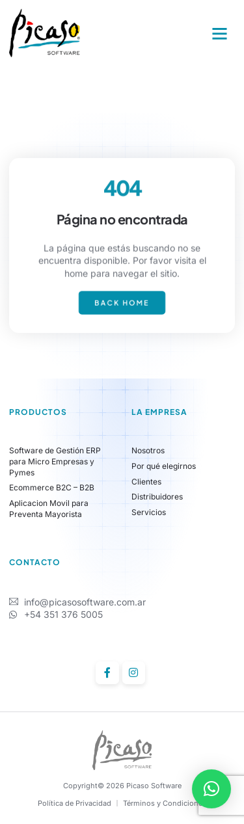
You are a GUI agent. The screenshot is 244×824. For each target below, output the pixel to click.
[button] (220, 33)
